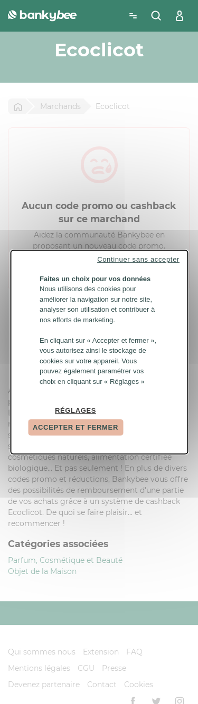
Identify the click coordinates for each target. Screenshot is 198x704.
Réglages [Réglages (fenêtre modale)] (75, 410)
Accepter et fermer (75, 427)
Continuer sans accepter (138, 259)
